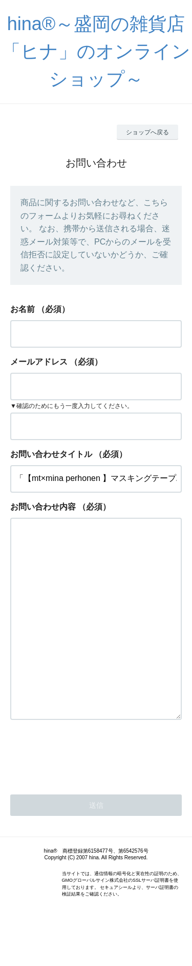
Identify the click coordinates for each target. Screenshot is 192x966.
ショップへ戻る (147, 132)
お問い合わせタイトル (51, 454)
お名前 (22, 309)
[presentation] (88, 795)
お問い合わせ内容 (43, 506)
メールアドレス (39, 361)
